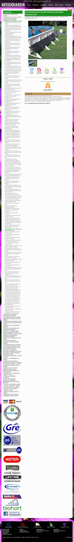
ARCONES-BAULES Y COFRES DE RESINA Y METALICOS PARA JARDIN (12, 319)
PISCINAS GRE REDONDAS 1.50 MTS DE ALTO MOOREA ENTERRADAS (12, 104)
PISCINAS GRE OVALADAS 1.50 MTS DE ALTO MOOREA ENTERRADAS (12, 100)
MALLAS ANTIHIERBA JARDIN (12, 384)
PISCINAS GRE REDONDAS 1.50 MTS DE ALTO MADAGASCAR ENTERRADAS (12, 108)
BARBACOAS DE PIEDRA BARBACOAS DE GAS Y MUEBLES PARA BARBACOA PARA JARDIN (11, 370)
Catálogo (43, 5)
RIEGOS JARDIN (8, 390)
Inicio (29, 5)
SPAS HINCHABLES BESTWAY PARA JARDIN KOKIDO (11, 348)
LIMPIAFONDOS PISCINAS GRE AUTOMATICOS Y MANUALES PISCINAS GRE (12, 226)
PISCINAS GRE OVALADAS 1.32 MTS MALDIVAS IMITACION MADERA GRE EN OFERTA (12, 191)
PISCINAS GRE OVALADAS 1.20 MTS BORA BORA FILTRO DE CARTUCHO (12, 53)
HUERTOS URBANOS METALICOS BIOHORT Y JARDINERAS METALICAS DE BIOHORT (11, 381)
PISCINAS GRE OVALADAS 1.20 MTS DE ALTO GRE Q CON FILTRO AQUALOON (12, 40)
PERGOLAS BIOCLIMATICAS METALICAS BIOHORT (11, 329)
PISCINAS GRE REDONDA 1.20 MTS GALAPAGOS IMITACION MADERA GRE (13, 269)
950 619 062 (27, 1)
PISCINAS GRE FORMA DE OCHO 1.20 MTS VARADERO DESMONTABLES (12, 33)
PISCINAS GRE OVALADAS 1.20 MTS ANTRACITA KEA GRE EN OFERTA (12, 77)
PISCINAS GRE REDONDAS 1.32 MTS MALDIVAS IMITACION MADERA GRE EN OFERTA (12, 186)
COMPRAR (29, 94)
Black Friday (59, 5)
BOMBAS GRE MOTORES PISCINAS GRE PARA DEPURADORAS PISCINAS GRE (11, 207)
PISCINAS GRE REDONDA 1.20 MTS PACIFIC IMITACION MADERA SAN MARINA (13, 81)
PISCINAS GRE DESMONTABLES (35, 17)
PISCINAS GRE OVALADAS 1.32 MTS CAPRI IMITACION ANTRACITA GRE (12, 156)
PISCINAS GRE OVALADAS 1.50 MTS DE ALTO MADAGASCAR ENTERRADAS (12, 113)
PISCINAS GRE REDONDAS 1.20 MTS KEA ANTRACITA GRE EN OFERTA (12, 73)
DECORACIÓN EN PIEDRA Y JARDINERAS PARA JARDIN (11, 395)
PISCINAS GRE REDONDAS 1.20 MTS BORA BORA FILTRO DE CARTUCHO (12, 48)
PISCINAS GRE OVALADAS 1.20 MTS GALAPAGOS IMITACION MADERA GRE (12, 273)
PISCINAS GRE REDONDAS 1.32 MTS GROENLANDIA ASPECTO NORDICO (12, 171)
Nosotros (35, 5)
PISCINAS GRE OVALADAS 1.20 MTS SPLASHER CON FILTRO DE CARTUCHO (12, 44)
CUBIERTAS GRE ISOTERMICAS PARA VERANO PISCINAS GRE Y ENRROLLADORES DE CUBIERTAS (12, 220)
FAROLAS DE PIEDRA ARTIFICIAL (9, 376)
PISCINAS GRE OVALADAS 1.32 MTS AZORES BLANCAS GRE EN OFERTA (12, 141)
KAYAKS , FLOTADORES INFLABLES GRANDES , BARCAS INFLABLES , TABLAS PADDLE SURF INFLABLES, (12, 352)
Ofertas (50, 5)
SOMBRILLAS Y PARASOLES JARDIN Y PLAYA (11, 374)
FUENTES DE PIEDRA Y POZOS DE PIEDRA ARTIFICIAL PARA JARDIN (12, 365)
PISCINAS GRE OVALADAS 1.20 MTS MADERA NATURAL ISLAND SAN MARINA (13, 250)
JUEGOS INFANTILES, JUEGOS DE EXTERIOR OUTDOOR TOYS (12, 345)
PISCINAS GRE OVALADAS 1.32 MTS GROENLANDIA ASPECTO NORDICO (12, 178)
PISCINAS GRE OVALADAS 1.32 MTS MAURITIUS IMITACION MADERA (12, 182)
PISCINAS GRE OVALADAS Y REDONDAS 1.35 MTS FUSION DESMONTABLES (11, 128)
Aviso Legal (4, 533)
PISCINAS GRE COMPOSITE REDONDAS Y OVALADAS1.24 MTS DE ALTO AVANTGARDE (12, 123)
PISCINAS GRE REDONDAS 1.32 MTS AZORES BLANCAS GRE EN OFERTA (12, 137)
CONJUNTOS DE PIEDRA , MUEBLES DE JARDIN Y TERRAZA (12, 361)
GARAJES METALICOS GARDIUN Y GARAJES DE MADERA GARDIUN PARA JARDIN (12, 19)
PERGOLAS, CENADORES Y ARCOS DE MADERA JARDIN (11, 331)
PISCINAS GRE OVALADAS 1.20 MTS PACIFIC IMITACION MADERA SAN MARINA (12, 85)
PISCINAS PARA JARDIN (10, 388)
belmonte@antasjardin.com (42, 1)
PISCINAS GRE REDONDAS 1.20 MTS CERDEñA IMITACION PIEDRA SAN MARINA (12, 59)
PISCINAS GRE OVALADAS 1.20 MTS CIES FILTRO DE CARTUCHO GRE (12, 281)
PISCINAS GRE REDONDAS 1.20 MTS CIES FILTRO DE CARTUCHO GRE (12, 277)
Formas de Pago (23, 530)
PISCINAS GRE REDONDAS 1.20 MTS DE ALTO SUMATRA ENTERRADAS (12, 92)
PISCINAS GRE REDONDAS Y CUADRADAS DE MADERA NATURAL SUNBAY (12, 117)
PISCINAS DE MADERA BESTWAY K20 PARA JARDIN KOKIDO (11, 342)
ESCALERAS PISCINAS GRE (11, 199)
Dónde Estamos (5, 531)
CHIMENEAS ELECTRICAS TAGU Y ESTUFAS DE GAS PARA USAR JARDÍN (12, 323)
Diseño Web (69, 537)
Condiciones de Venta (24, 531)
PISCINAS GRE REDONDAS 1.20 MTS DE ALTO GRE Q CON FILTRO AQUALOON (12, 29)
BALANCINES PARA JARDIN (11, 387)
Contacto (68, 5)
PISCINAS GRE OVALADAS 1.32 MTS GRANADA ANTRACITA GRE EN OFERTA (12, 152)
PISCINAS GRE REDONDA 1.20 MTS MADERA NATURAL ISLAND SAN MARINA (13, 254)
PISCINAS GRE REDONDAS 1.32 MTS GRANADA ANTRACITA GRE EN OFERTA (12, 148)
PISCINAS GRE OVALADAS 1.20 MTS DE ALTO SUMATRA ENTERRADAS (12, 96)
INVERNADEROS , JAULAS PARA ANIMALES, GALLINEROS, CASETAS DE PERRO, (12, 335)
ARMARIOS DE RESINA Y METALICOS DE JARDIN (10, 315)
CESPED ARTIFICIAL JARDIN (11, 385)
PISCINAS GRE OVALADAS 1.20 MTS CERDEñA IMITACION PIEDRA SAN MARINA (12, 63)
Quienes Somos (5, 530)
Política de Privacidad (7, 534)
